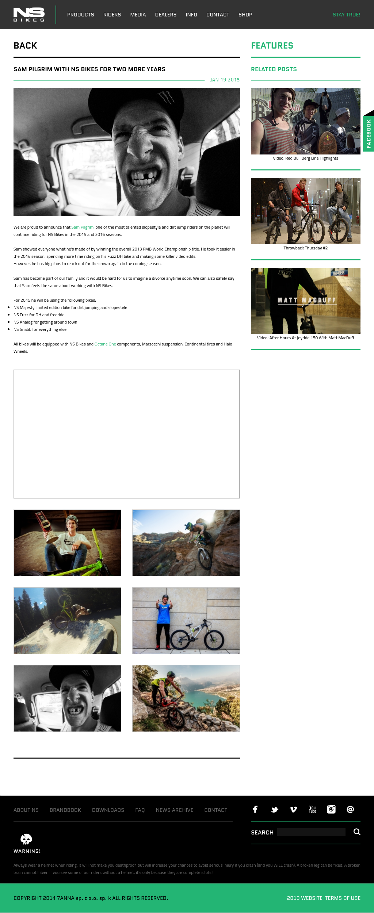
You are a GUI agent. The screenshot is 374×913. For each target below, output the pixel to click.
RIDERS (112, 14)
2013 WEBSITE (305, 898)
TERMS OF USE (342, 898)
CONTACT (217, 14)
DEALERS (165, 14)
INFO (192, 14)
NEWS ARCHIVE (174, 810)
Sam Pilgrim (83, 227)
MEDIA (138, 14)
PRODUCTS (80, 14)
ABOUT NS (26, 810)
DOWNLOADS (108, 810)
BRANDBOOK (65, 810)
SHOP (245, 14)
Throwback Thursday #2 (305, 247)
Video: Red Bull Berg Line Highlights (306, 157)
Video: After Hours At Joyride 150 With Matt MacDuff (305, 337)
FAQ (140, 810)
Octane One (105, 343)
